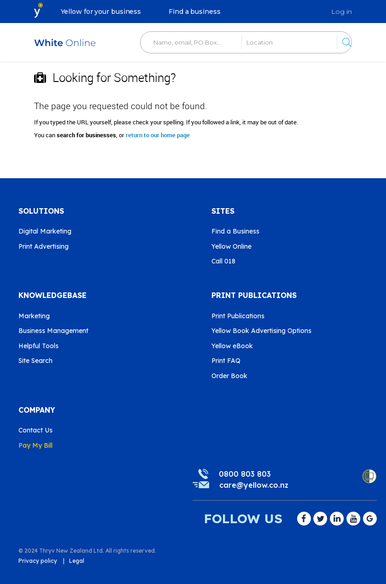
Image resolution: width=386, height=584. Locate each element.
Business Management (53, 331)
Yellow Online (231, 246)
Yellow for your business (101, 11)
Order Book (229, 376)
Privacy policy (37, 560)
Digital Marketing (44, 231)
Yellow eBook (232, 346)
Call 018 (223, 261)
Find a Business (235, 231)
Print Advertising (43, 246)
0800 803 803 (245, 474)
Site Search (35, 360)
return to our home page (158, 135)
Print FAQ (225, 360)
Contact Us (35, 430)
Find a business (195, 11)
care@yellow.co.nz (253, 485)
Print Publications (237, 316)
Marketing (34, 316)
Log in (341, 11)
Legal (76, 560)
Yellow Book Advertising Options (261, 331)
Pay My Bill (35, 445)
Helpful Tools (38, 346)
